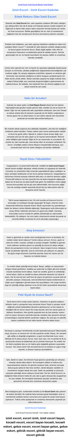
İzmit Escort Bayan (35, 5)
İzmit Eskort (48, 5)
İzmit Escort (23, 5)
